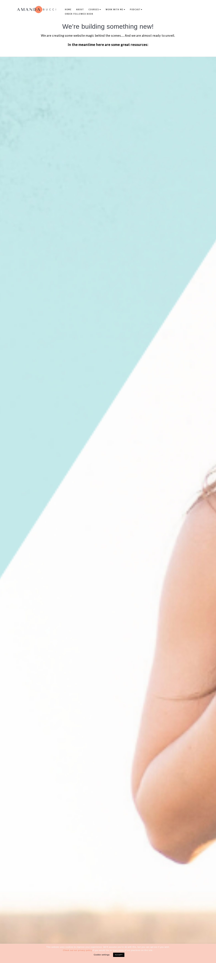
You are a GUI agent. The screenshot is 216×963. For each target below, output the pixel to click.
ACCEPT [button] (119, 955)
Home (68, 9)
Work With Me (114, 9)
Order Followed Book (79, 14)
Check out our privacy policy (77, 950)
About (80, 9)
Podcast (135, 9)
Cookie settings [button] (102, 954)
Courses (94, 9)
